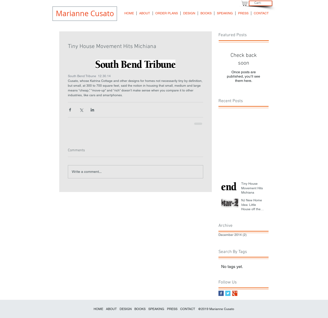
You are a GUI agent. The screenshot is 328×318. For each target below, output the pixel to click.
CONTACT (187, 309)
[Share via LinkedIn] (92, 110)
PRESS (172, 309)
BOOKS (140, 309)
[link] (260, 3)
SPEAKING (156, 309)
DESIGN (126, 309)
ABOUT (111, 309)
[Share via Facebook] (70, 110)
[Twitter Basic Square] (228, 293)
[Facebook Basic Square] (221, 293)
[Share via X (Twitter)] (81, 110)
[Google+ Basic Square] (234, 293)
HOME (98, 309)
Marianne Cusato (221, 309)
